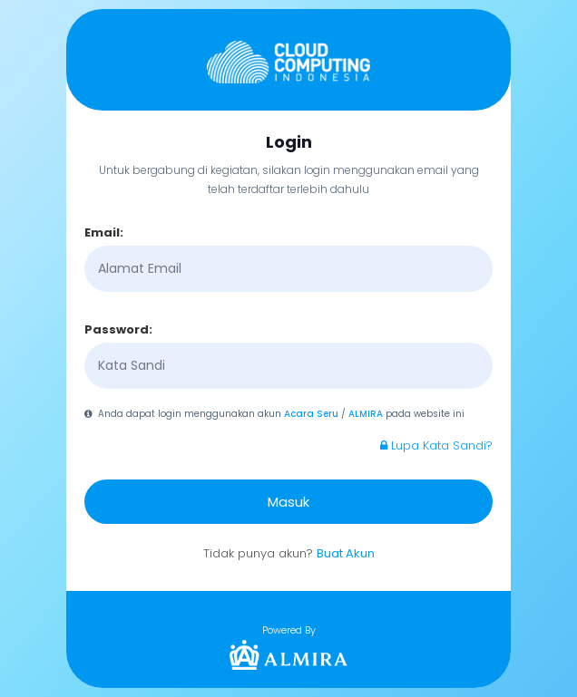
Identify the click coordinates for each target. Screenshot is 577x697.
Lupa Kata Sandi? (436, 445)
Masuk (288, 501)
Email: (103, 232)
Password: (118, 329)
